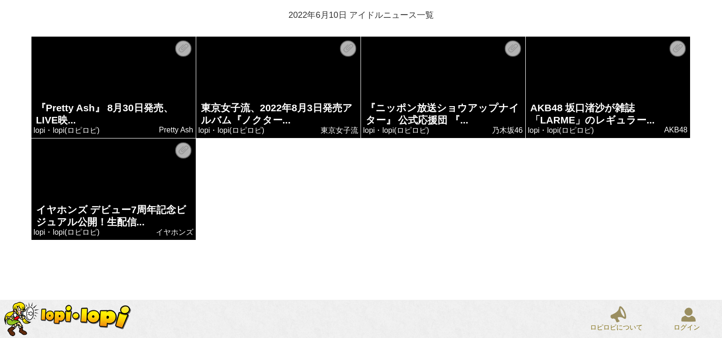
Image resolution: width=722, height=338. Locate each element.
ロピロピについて (616, 327)
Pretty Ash (176, 130)
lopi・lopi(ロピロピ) (67, 130)
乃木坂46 (507, 130)
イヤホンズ (174, 232)
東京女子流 (339, 130)
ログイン (687, 327)
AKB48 (676, 130)
